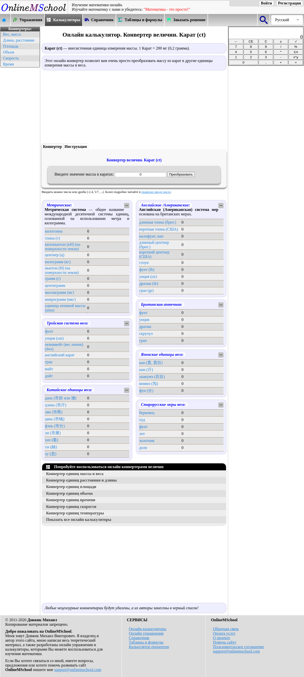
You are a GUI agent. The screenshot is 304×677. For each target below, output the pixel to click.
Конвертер (52, 146)
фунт (49, 331)
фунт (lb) (146, 269)
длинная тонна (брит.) (157, 222)
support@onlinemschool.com (77, 670)
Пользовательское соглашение (238, 647)
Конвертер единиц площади (71, 487)
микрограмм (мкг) (60, 299)
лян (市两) (54, 412)
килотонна (54, 231)
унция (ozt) (54, 338)
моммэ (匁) (148, 383)
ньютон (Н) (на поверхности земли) (62, 270)
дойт (49, 376)
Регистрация (289, 3)
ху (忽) (50, 454)
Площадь (10, 46)
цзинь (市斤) (55, 405)
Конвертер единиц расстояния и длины (81, 480)
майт (49, 369)
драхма (145, 326)
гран (48, 362)
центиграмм (55, 285)
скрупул (146, 333)
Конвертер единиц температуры (75, 513)
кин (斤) (146, 370)
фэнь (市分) (55, 426)
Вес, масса (12, 34)
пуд (142, 420)
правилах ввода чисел (156, 192)
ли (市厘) (53, 433)
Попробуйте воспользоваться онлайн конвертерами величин (104, 467)
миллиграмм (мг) (59, 292)
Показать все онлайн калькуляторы (78, 519)
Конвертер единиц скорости (71, 506)
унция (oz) (148, 276)
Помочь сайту (224, 642)
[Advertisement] (20, 143)
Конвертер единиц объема (69, 493)
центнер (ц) (54, 255)
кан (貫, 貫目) (150, 363)
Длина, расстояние (19, 40)
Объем (8, 52)
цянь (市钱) (54, 419)
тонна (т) (52, 238)
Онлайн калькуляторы (147, 629)
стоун (144, 262)
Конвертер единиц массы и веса (74, 474)
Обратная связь (226, 629)
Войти (266, 3)
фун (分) (146, 390)
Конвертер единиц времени (70, 500)
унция (144, 319)
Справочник (139, 638)
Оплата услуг (224, 633)
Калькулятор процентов (149, 647)
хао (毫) (51, 440)
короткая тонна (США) (158, 229)
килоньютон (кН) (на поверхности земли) (62, 246)
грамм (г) (53, 278)
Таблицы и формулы (146, 642)
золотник (146, 440)
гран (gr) (146, 290)
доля (143, 447)
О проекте (221, 638)
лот (142, 433)
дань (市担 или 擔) (60, 398)
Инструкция (76, 146)
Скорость (11, 58)
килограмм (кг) (58, 262)
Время (8, 64)
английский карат (60, 355)
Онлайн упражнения (146, 633)
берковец (146, 413)
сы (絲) (51, 447)
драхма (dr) (148, 283)
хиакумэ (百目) (152, 376)
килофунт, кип (151, 236)
